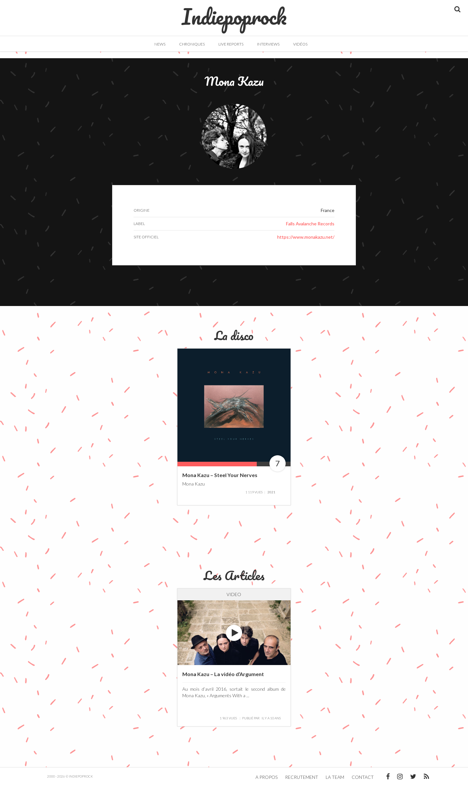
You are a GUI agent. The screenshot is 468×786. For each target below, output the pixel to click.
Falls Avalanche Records (310, 223)
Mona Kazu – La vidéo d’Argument (223, 674)
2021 (271, 492)
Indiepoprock (234, 13)
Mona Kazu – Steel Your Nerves (219, 475)
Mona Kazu (193, 483)
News (159, 44)
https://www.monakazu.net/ (305, 237)
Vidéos (300, 44)
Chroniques (192, 44)
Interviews (268, 44)
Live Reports (230, 44)
